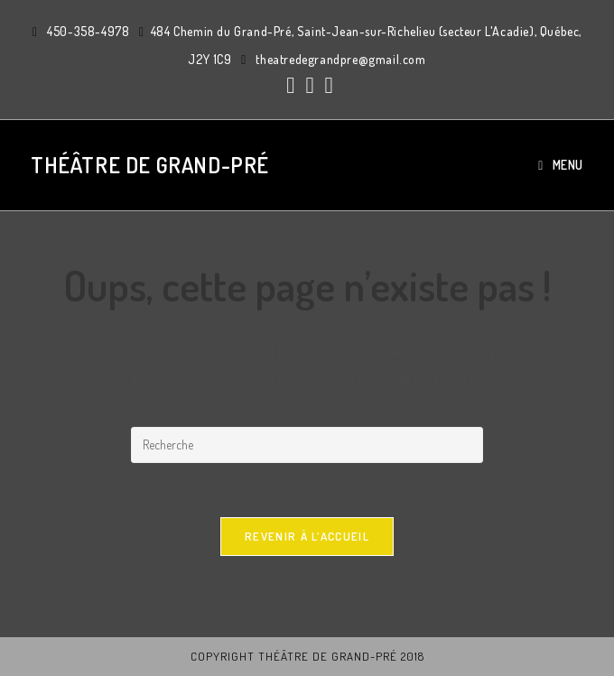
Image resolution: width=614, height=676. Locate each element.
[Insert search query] (307, 445)
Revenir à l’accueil (307, 536)
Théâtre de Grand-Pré (150, 165)
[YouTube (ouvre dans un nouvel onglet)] (326, 85)
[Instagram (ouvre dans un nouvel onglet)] (309, 85)
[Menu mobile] (560, 164)
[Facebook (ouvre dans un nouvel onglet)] (290, 85)
